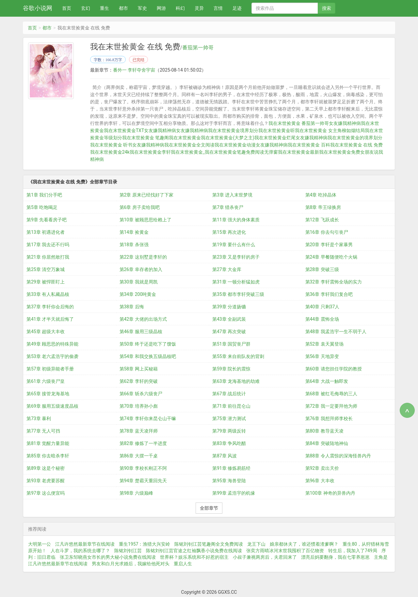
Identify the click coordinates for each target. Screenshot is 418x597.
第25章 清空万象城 (45, 269)
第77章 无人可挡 (43, 430)
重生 (104, 8)
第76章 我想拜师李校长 (329, 418)
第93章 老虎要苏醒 (45, 480)
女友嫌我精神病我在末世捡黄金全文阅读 (173, 144)
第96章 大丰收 (319, 480)
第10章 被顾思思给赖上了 (145, 219)
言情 (218, 8)
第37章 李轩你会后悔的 (50, 306)
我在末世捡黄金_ (188, 152)
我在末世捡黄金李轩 (150, 152)
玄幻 (85, 8)
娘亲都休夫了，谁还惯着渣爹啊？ (304, 543)
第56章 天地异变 (322, 356)
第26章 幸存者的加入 (141, 269)
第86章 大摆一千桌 (139, 455)
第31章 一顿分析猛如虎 (236, 281)
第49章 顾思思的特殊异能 (52, 343)
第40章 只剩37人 (322, 306)
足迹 (237, 8)
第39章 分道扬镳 (229, 306)
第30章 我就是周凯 (139, 281)
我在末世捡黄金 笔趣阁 (145, 137)
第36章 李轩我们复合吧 (329, 294)
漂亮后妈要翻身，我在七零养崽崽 (335, 556)
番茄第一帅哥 (198, 48)
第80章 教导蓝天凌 (324, 430)
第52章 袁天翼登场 (324, 343)
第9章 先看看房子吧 (46, 219)
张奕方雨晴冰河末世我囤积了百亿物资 (285, 550)
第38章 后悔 (132, 306)
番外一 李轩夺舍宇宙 (134, 70)
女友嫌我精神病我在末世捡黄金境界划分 (217, 130)
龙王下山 (256, 543)
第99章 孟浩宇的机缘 (233, 492)
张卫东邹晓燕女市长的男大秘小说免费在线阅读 (108, 556)
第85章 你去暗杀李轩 (47, 455)
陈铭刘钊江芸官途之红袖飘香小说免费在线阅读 (194, 550)
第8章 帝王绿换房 (323, 207)
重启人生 (183, 563)
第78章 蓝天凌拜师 (139, 430)
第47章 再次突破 (229, 331)
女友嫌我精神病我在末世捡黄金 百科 (293, 144)
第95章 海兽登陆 (229, 480)
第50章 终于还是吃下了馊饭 (148, 343)
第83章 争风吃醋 (229, 443)
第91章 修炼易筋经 (231, 467)
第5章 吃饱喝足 (41, 207)
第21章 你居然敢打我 (47, 256)
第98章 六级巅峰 (136, 492)
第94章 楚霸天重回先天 (143, 480)
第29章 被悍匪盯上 (45, 281)
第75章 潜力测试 (229, 418)
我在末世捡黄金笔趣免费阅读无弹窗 (241, 152)
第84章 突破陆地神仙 (326, 443)
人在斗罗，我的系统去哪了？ (80, 550)
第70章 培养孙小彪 (139, 405)
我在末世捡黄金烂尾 (275, 137)
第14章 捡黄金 (134, 231)
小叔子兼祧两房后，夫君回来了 (265, 556)
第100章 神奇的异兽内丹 (330, 492)
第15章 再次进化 (229, 231)
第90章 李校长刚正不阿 (143, 467)
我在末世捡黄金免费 (339, 152)
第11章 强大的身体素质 (236, 219)
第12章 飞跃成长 (322, 219)
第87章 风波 (224, 455)
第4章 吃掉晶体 (320, 194)
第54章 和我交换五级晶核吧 (148, 356)
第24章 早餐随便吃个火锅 (331, 256)
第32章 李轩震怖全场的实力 (333, 281)
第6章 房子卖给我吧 (140, 207)
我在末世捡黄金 (185, 137)
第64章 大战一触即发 (326, 381)
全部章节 (209, 507)
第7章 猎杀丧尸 (227, 207)
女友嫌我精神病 (160, 130)
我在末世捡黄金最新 (298, 152)
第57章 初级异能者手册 (50, 368)
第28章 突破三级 (322, 269)
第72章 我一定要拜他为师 (331, 405)
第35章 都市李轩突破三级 (238, 294)
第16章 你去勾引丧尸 (326, 231)
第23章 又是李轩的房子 (236, 256)
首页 (66, 8)
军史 (142, 8)
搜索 (326, 8)
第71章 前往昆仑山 (231, 405)
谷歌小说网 (37, 8)
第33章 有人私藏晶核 (47, 294)
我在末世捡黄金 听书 (111, 144)
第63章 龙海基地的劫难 (236, 381)
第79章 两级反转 (229, 430)
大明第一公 (39, 543)
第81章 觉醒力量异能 (47, 443)
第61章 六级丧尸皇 (45, 381)
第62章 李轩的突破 (139, 381)
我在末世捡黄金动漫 (235, 144)
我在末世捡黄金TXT (124, 130)
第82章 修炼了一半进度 (143, 443)
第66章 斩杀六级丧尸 (141, 393)
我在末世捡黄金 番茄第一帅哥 (298, 123)
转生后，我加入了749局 (352, 550)
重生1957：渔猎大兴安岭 (144, 543)
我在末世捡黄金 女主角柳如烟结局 (329, 130)
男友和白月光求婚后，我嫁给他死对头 (130, 563)
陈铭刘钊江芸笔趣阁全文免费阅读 (208, 543)
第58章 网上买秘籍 (139, 368)
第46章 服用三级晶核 (141, 331)
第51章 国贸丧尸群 (231, 343)
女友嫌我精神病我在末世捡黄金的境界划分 (339, 137)
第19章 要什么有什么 (233, 244)
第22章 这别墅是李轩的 (143, 256)
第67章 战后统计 (229, 393)
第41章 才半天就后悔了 (50, 318)
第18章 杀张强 (134, 244)
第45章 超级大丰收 (45, 331)
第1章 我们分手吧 (44, 194)
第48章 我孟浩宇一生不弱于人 (335, 331)
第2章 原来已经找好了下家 (146, 194)
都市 (123, 8)
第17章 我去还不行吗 (47, 244)
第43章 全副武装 (229, 318)
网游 (161, 8)
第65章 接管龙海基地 (47, 393)
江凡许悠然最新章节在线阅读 (85, 543)
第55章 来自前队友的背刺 (238, 356)
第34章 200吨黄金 (138, 294)
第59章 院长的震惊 (231, 368)
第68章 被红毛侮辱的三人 (331, 393)
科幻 (180, 8)
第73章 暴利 (38, 418)
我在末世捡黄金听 (276, 130)
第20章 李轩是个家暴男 (329, 244)
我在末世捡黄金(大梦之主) (227, 137)
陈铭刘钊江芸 (128, 550)
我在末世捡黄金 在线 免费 (356, 144)
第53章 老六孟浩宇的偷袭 (52, 356)
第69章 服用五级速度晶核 (52, 405)
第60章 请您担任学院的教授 (333, 368)
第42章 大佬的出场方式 (143, 318)
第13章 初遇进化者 (45, 231)
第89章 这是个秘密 (45, 467)
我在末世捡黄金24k (110, 152)
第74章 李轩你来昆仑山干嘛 (148, 418)
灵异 (199, 8)
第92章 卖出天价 (322, 467)
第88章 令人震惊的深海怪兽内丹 (338, 455)
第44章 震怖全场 (322, 318)
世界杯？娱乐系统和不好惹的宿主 (194, 556)
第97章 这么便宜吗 (45, 492)
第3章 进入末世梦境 (232, 194)
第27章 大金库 (226, 269)
